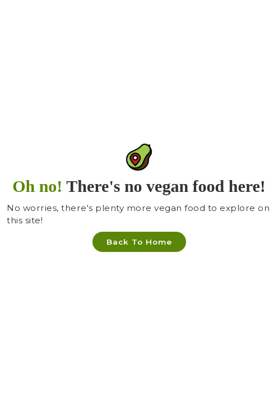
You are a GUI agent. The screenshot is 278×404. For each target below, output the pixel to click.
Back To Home (139, 241)
